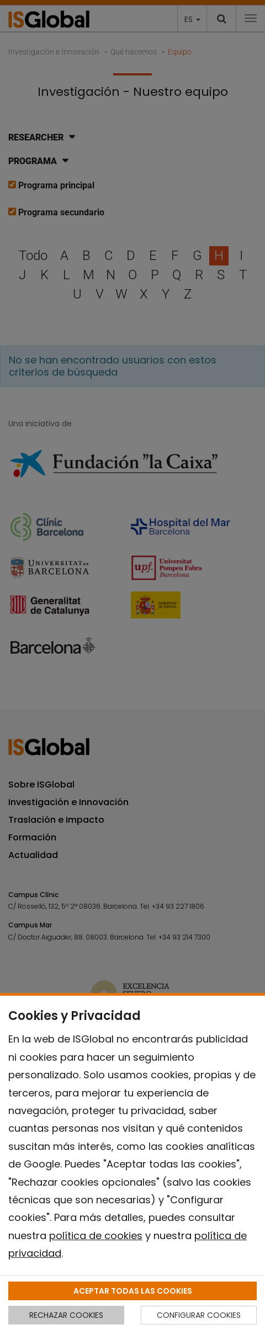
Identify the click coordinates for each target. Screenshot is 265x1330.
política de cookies (95, 1235)
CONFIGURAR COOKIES (199, 1315)
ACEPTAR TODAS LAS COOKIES (132, 1290)
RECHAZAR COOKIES (66, 1315)
